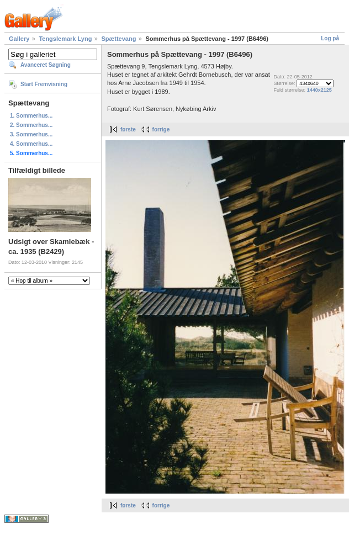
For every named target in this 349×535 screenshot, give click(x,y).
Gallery (19, 38)
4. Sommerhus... (31, 144)
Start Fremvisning (43, 84)
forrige (161, 129)
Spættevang (118, 38)
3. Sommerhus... (31, 134)
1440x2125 (319, 90)
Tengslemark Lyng (65, 38)
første (128, 129)
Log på (330, 38)
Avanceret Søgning (45, 65)
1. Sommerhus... (31, 116)
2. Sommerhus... (31, 125)
